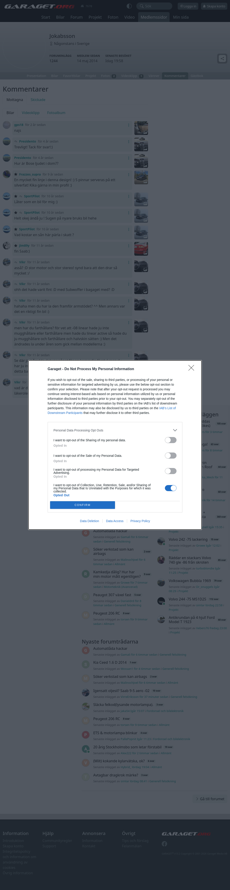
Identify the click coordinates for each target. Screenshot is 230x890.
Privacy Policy (140, 521)
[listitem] (115, 430)
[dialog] (115, 445)
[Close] (192, 369)
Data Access (115, 521)
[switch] (171, 440)
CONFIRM (82, 505)
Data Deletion (89, 521)
